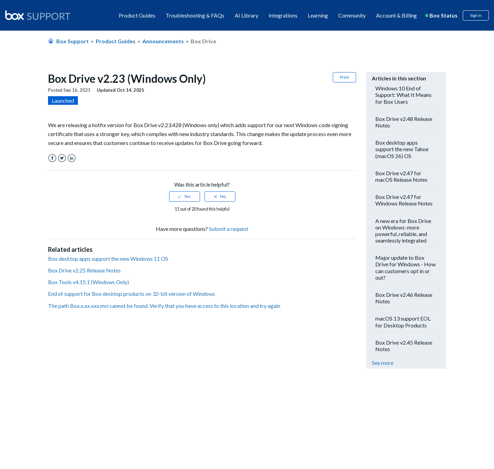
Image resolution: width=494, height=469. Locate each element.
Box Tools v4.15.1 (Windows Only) (88, 282)
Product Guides (137, 15)
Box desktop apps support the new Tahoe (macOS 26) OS (401, 149)
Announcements (163, 41)
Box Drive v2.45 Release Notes (403, 345)
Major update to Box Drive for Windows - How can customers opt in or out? (405, 267)
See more (382, 362)
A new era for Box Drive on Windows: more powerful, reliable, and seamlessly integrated (403, 230)
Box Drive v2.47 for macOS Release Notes (401, 176)
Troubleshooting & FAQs (195, 15)
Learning (318, 15)
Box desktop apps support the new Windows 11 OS (108, 258)
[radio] (184, 196)
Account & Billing (396, 15)
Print (344, 77)
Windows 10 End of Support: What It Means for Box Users (403, 94)
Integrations (283, 15)
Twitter (62, 158)
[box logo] (37, 15)
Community (352, 15)
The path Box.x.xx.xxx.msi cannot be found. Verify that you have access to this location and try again (164, 305)
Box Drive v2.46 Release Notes (403, 297)
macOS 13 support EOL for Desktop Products (403, 321)
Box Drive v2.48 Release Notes (403, 122)
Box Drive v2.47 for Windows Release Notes (404, 199)
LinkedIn (71, 158)
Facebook (52, 158)
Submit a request (228, 228)
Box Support (72, 41)
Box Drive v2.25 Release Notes (84, 270)
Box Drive (203, 41)
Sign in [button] (476, 15)
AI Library (246, 15)
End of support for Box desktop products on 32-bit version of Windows (131, 293)
